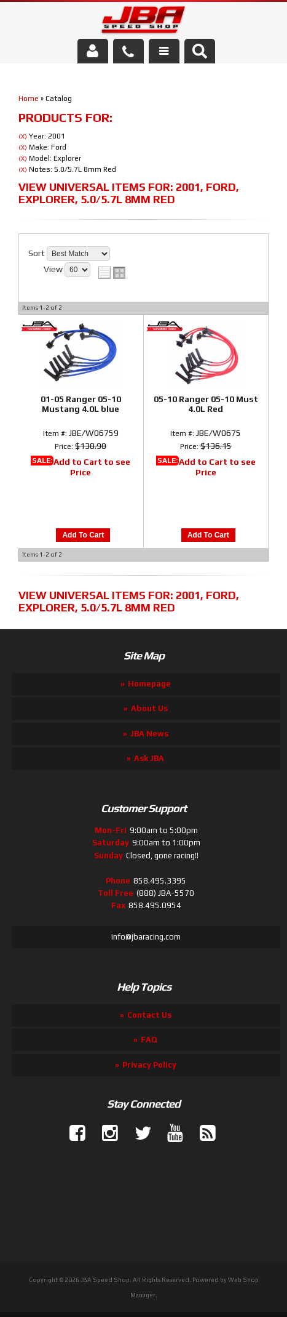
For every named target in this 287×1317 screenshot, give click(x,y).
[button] (199, 51)
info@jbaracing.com (146, 936)
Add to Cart (83, 535)
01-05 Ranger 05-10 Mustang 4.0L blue (81, 404)
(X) (22, 136)
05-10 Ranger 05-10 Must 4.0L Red (206, 404)
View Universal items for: (128, 193)
